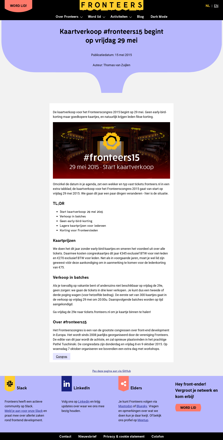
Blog (140, 16)
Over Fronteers (67, 16)
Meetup (143, 420)
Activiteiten (119, 16)
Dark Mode (159, 16)
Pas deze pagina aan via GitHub (111, 370)
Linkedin (84, 401)
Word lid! (18, 5)
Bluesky (141, 406)
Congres (61, 356)
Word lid (94, 16)
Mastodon (125, 406)
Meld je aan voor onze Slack (24, 411)
